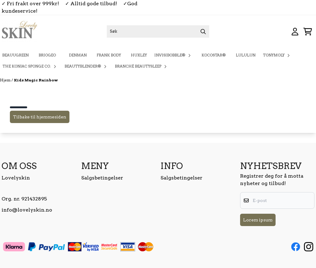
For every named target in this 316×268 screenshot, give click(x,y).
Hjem (5, 80)
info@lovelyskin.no (27, 210)
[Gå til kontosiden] (295, 31)
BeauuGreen (15, 55)
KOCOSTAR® (214, 55)
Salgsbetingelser (102, 178)
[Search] (203, 31)
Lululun (246, 55)
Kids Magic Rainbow (36, 80)
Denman (78, 55)
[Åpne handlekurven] (307, 31)
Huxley (139, 55)
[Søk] (158, 31)
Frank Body (109, 55)
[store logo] (19, 31)
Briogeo (49, 55)
